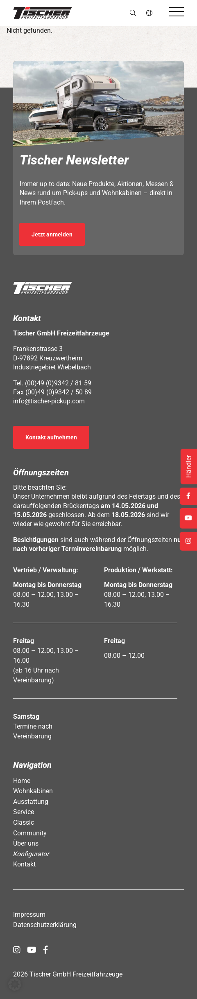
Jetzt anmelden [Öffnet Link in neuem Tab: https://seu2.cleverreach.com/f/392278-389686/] (52, 234)
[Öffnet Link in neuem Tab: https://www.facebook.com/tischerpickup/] (45, 949)
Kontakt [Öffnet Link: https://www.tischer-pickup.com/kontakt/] (24, 864)
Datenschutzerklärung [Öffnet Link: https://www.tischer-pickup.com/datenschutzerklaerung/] (45, 925)
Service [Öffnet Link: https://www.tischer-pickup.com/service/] (23, 812)
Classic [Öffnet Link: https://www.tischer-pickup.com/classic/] (23, 822)
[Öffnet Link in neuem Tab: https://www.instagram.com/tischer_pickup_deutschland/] (16, 949)
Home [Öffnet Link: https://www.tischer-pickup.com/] (21, 781)
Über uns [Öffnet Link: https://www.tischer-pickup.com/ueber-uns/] (25, 843)
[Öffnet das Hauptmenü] (176, 11)
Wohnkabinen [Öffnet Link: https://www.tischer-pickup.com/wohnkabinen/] (33, 791)
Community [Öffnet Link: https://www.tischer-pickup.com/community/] (30, 833)
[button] (42, 13)
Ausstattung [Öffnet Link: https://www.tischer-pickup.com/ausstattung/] (30, 802)
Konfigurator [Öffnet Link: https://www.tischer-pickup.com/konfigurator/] (31, 854)
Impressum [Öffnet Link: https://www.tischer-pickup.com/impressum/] (29, 914)
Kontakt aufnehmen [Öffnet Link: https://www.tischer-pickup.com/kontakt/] (51, 437)
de (149, 13)
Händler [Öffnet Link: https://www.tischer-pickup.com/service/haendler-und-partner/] (188, 466)
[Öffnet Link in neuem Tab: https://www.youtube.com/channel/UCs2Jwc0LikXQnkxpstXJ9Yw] (31, 949)
